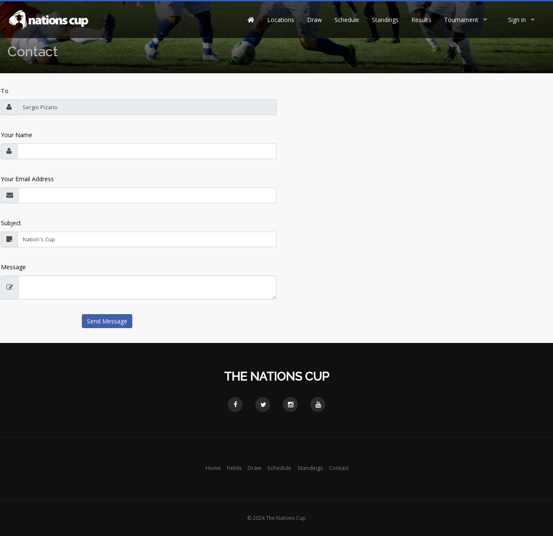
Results (421, 20)
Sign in (517, 20)
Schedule (347, 20)
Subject (11, 223)
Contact (339, 468)
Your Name (16, 135)
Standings (385, 20)
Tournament (461, 20)
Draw (314, 20)
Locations (280, 20)
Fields (234, 468)
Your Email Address (27, 179)
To (4, 91)
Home (213, 468)
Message (13, 267)
